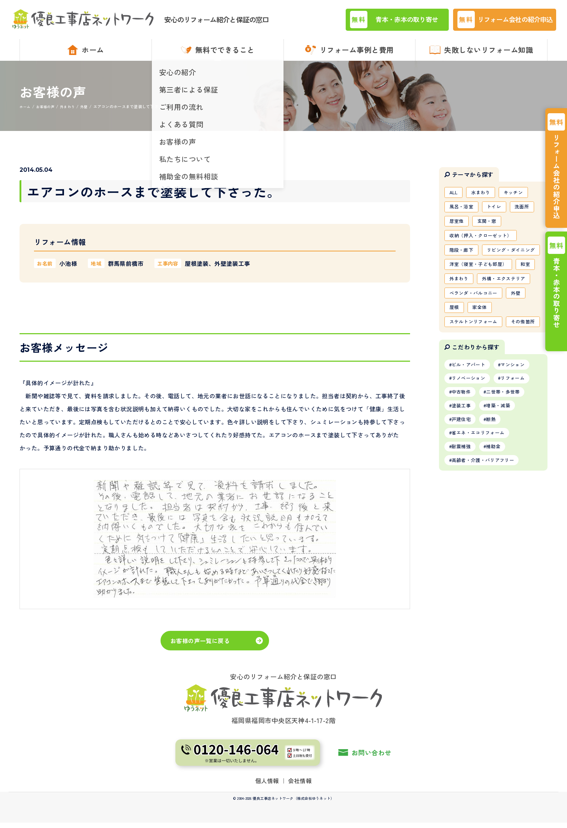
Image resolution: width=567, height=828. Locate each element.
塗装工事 (463, 473)
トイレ (498, 213)
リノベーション (471, 443)
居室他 (457, 229)
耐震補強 (463, 517)
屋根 (455, 353)
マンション (519, 428)
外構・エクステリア (473, 322)
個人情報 (267, 785)
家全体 (482, 353)
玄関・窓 (490, 229)
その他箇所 (463, 384)
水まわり (484, 198)
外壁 (521, 338)
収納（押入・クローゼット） (483, 245)
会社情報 (300, 785)
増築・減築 (504, 473)
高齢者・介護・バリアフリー (486, 532)
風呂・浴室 (463, 213)
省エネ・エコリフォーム (481, 502)
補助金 (498, 517)
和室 (455, 307)
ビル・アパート (471, 428)
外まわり (485, 307)
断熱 (496, 488)
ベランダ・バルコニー (476, 338)
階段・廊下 (463, 260)
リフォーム (519, 443)
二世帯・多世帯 (509, 458)
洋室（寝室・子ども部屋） (481, 291)
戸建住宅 (463, 488)
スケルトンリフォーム (476, 369)
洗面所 (528, 213)
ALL (454, 198)
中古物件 (463, 458)
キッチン (519, 198)
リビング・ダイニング (476, 276)
